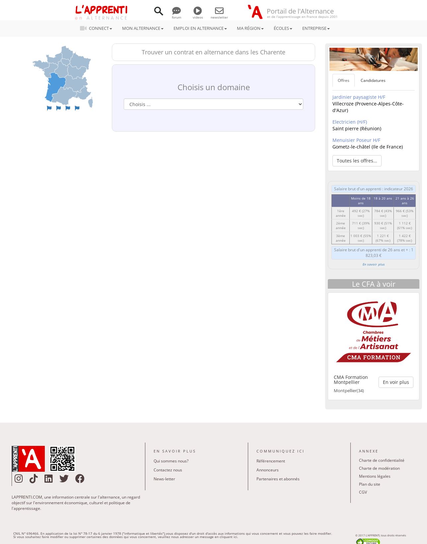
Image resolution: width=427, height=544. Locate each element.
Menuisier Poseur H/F (356, 140)
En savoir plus (374, 264)
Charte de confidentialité (381, 460)
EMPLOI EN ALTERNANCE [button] (200, 28)
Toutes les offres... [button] (357, 160)
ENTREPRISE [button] (316, 28)
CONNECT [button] (98, 28)
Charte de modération (379, 468)
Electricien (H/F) (349, 122)
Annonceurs (267, 470)
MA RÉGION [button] (250, 28)
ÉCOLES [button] (283, 28)
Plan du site (369, 484)
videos (198, 15)
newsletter (219, 15)
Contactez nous (168, 470)
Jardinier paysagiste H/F (358, 97)
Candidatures (373, 80)
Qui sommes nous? (171, 461)
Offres (343, 80)
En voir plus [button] (396, 382)
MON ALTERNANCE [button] (143, 28)
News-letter (164, 479)
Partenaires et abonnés (278, 479)
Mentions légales (375, 476)
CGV (363, 492)
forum (176, 15)
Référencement (270, 461)
